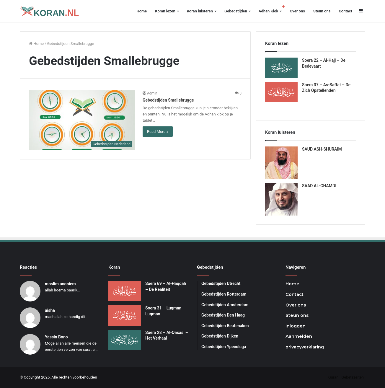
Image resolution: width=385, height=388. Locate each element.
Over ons (297, 11)
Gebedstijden (235, 11)
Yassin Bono (56, 337)
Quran (333, 377)
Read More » (157, 131)
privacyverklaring (305, 347)
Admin (152, 93)
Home (141, 11)
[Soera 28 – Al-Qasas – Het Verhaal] (124, 340)
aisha (50, 310)
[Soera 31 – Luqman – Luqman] (124, 315)
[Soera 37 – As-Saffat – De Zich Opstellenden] (281, 92)
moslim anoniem (60, 283)
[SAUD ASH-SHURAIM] (281, 162)
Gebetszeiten (352, 377)
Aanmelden (299, 336)
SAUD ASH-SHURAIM (322, 149)
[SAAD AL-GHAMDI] (281, 199)
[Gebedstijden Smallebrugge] (82, 120)
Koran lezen (165, 11)
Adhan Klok (268, 11)
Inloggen (296, 326)
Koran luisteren (200, 11)
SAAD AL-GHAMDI (319, 185)
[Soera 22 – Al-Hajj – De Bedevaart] (281, 68)
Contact (345, 11)
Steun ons (321, 11)
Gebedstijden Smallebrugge (168, 100)
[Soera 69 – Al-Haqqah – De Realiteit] (124, 291)
